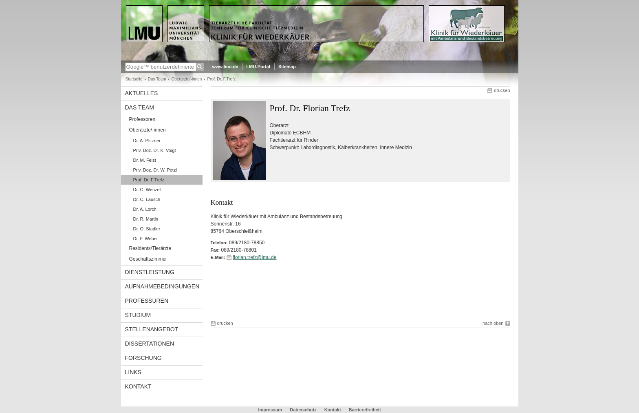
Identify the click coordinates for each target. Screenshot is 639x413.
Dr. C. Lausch (147, 199)
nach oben (493, 323)
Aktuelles (141, 93)
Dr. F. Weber (145, 238)
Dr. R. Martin (146, 219)
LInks (133, 372)
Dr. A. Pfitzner (147, 140)
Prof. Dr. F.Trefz (149, 179)
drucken (502, 90)
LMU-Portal (258, 66)
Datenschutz (303, 409)
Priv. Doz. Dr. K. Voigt (154, 150)
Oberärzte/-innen (186, 79)
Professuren (147, 300)
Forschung (143, 358)
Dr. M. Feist (144, 160)
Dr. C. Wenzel (147, 189)
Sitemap (287, 66)
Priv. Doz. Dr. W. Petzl (155, 169)
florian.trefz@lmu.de (255, 257)
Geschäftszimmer (148, 259)
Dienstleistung (149, 272)
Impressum (270, 409)
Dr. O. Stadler (147, 228)
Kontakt (138, 386)
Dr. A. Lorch (144, 209)
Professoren (142, 119)
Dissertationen (149, 343)
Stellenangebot (151, 329)
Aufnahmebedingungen (162, 286)
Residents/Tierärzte (150, 248)
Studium (138, 315)
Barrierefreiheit (365, 409)
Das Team (157, 79)
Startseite (134, 79)
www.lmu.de (225, 66)
